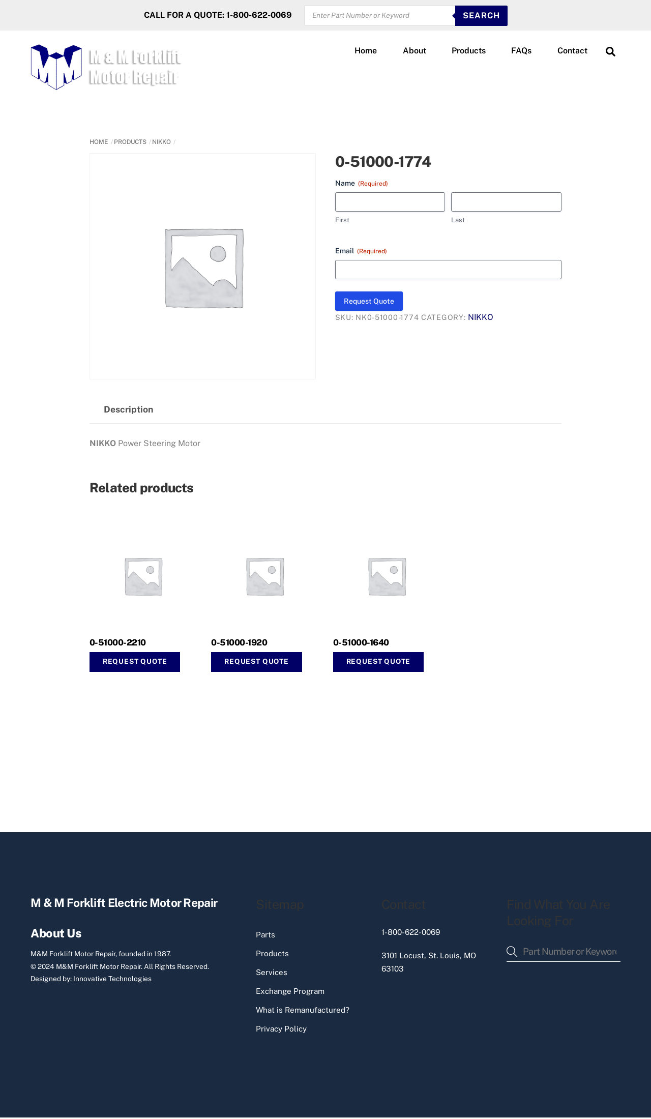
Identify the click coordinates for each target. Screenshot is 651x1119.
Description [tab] (128, 410)
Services (271, 973)
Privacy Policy (281, 1030)
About (414, 51)
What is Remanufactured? (302, 1011)
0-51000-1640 (361, 644)
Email (361, 252)
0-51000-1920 (239, 644)
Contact (572, 51)
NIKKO (161, 142)
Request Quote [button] (135, 663)
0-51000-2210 (118, 644)
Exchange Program (290, 992)
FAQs (521, 51)
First (342, 221)
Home (365, 51)
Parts (265, 936)
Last (458, 221)
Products (469, 51)
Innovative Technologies (112, 980)
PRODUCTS (130, 142)
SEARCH (481, 15)
